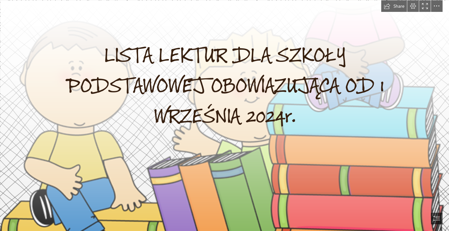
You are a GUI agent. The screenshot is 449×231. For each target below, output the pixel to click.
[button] (394, 6)
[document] (224, 115)
